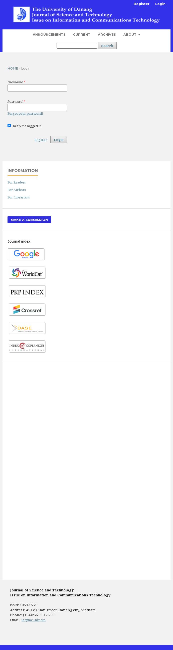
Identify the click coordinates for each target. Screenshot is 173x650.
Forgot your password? (25, 113)
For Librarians (19, 197)
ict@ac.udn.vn (34, 620)
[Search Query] (77, 46)
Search (107, 45)
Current (81, 34)
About (130, 34)
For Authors (17, 189)
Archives (107, 34)
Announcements (49, 34)
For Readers (17, 182)
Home (13, 68)
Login (160, 4)
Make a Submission (29, 220)
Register (141, 4)
